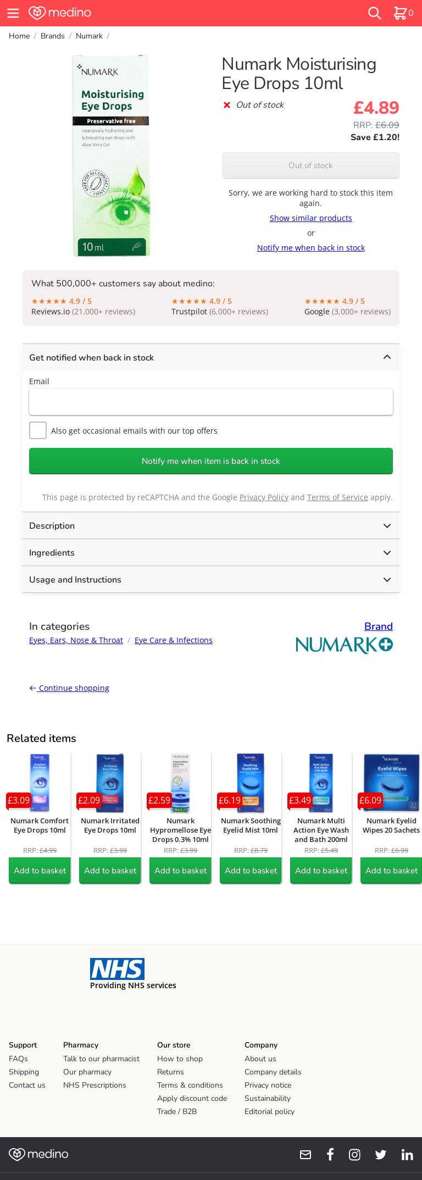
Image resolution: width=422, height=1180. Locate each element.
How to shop (180, 1059)
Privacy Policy (264, 497)
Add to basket (40, 870)
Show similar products (311, 218)
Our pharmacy (87, 1072)
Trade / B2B (177, 1111)
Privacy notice (268, 1085)
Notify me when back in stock (311, 247)
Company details (273, 1072)
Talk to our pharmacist (101, 1059)
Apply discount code (192, 1098)
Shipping (24, 1072)
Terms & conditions (190, 1085)
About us (260, 1059)
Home (19, 36)
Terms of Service (337, 497)
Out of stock (310, 165)
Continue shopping (69, 688)
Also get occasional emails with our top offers (123, 430)
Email (39, 381)
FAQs (18, 1059)
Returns (170, 1072)
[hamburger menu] (13, 13)
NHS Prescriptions (94, 1085)
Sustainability (268, 1098)
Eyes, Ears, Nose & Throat (76, 640)
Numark (89, 36)
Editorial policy (270, 1111)
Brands (53, 36)
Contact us (27, 1085)
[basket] (403, 13)
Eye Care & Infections (174, 640)
